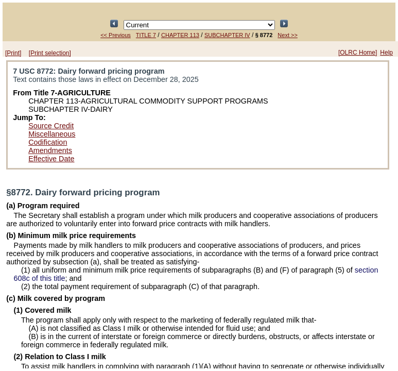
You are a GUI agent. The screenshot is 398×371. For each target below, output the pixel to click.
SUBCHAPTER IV (227, 35)
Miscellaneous (51, 134)
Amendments (50, 150)
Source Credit (51, 126)
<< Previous (115, 35)
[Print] (13, 53)
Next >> (288, 35)
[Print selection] (50, 53)
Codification (47, 142)
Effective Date (51, 159)
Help (386, 52)
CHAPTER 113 (180, 35)
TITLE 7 (146, 35)
